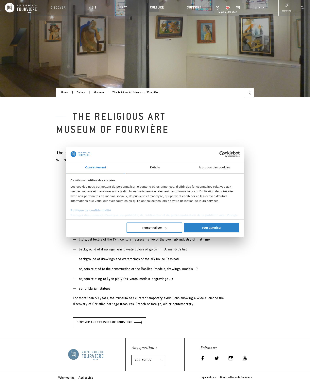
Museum (99, 92)
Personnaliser (154, 227)
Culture (81, 92)
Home (64, 92)
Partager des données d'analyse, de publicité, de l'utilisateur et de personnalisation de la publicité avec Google (154, 215)
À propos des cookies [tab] (214, 167)
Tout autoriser (212, 227)
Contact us (143, 360)
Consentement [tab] (95, 167)
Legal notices (208, 377)
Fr (255, 8)
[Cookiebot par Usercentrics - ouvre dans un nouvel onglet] (222, 154)
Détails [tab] (155, 167)
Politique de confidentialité (91, 210)
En (263, 8)
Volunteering (66, 377)
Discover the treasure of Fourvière (104, 322)
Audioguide (85, 377)
